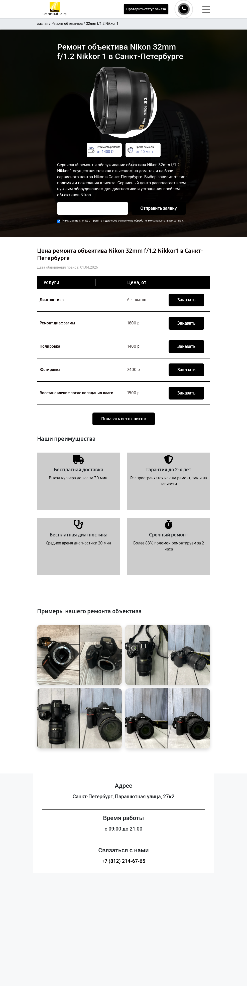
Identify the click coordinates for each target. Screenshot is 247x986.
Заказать (186, 300)
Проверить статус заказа (146, 9)
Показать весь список (123, 419)
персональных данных (169, 220)
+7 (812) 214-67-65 (123, 861)
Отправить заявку (158, 208)
